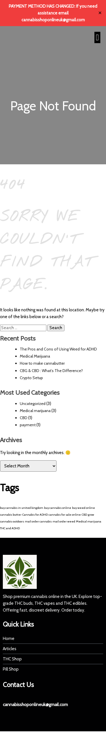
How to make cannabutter (42, 363)
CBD (23, 417)
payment (28, 424)
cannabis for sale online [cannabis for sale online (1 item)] (65, 514)
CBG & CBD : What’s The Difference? (51, 370)
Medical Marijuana (35, 356)
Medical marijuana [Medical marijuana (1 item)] (88, 521)
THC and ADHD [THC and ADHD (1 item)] (10, 528)
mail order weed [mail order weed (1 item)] (64, 521)
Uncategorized (33, 403)
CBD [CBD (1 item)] (84, 514)
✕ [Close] (100, 13)
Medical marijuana (35, 410)
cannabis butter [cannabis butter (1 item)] (10, 514)
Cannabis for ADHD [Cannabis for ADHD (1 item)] (35, 514)
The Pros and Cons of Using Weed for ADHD (58, 349)
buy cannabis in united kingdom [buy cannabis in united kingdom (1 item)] (21, 508)
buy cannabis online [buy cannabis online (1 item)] (57, 508)
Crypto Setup (31, 377)
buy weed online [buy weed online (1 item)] (83, 508)
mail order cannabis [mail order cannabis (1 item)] (38, 521)
